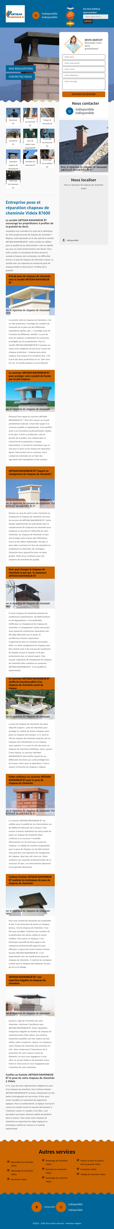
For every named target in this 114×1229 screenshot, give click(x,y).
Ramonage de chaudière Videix (57, 1162)
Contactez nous (20, 76)
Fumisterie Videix (88, 1169)
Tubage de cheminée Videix (93, 1174)
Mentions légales (73, 1223)
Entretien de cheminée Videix (56, 1171)
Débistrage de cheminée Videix (22, 1173)
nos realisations (21, 68)
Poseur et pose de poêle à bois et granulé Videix (92, 1162)
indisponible (49, 13)
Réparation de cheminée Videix (22, 1164)
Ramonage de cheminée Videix (57, 1180)
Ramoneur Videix (19, 1179)
